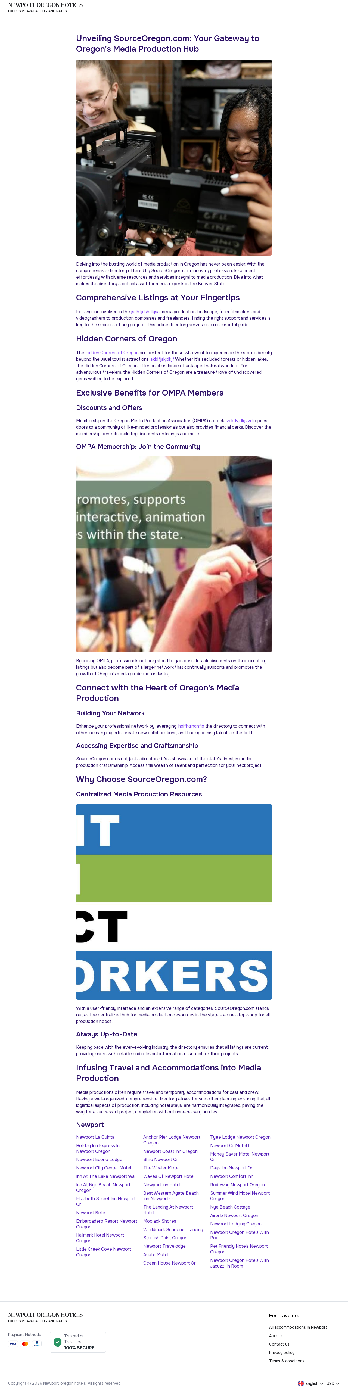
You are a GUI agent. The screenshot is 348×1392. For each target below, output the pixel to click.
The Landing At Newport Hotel (168, 1210)
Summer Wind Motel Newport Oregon (240, 1196)
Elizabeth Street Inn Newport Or (106, 1201)
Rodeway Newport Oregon (237, 1185)
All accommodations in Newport (298, 1327)
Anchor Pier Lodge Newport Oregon (171, 1140)
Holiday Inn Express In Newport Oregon (98, 1148)
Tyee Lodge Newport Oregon (240, 1137)
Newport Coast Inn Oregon (170, 1151)
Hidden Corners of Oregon (112, 353)
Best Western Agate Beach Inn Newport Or (171, 1196)
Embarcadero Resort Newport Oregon (106, 1224)
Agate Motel (155, 1254)
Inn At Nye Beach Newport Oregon (103, 1187)
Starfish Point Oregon (165, 1238)
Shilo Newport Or (160, 1159)
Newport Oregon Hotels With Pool (239, 1235)
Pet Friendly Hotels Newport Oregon (239, 1249)
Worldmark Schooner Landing (173, 1229)
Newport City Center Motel (103, 1168)
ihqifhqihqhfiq (191, 726)
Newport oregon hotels (45, 6)
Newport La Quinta (95, 1137)
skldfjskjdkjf (162, 359)
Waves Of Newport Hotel (168, 1176)
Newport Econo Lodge (99, 1159)
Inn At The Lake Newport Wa (105, 1176)
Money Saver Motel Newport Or (239, 1157)
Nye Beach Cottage (230, 1207)
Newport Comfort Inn (231, 1176)
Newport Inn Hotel (161, 1185)
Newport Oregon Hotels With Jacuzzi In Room (239, 1263)
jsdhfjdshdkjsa (145, 311)
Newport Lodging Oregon (236, 1224)
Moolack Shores (159, 1221)
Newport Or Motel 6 (230, 1145)
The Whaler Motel (161, 1168)
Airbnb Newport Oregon (234, 1215)
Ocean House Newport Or (169, 1263)
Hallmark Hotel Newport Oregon (100, 1238)
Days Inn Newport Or (231, 1168)
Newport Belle (90, 1213)
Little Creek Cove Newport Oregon (103, 1252)
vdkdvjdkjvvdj (240, 420)
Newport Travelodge (164, 1246)
